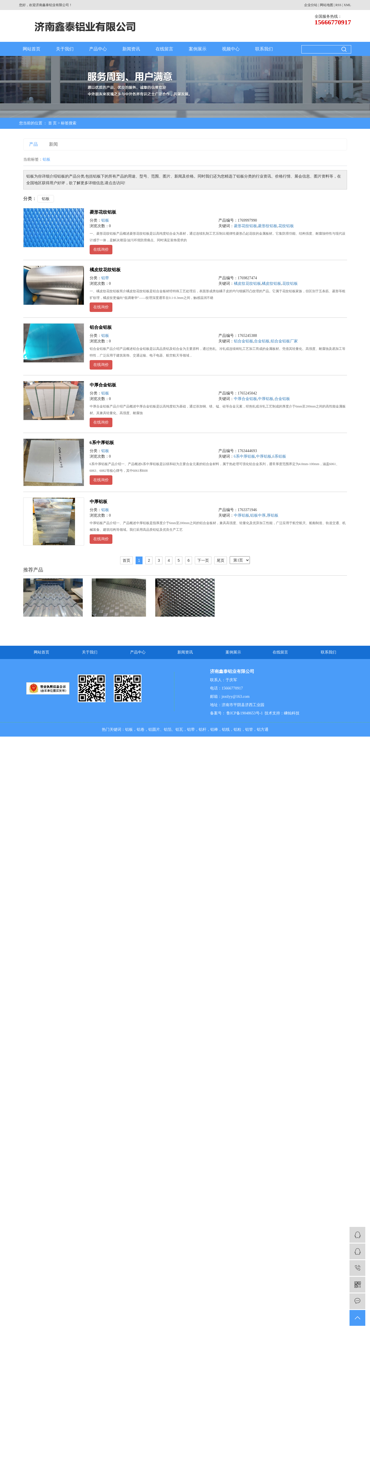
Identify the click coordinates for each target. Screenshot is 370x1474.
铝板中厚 (258, 515)
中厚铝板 (265, 399)
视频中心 (231, 49)
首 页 (52, 123)
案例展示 (197, 49)
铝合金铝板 (101, 327)
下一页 (203, 560)
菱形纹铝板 (267, 226)
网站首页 (31, 49)
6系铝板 (279, 456)
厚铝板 (272, 515)
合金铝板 (262, 341)
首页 (126, 560)
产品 (33, 144)
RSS (338, 5)
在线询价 (101, 249)
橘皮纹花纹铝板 (105, 269)
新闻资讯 (131, 49)
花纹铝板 (286, 226)
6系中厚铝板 (102, 442)
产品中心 (98, 49)
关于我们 (65, 49)
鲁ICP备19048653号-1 (244, 713)
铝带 (105, 278)
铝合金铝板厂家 (284, 341)
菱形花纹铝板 (103, 212)
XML (347, 5)
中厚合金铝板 (103, 385)
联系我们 (264, 49)
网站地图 (326, 5)
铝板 (46, 199)
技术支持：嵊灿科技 (282, 713)
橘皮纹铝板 (271, 283)
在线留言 (164, 49)
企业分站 (310, 5)
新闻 (53, 144)
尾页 (220, 560)
